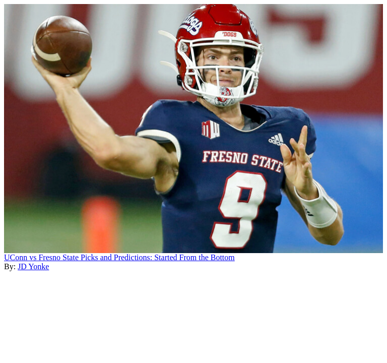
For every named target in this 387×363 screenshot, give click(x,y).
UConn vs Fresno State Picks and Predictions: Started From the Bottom (119, 257)
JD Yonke (33, 266)
